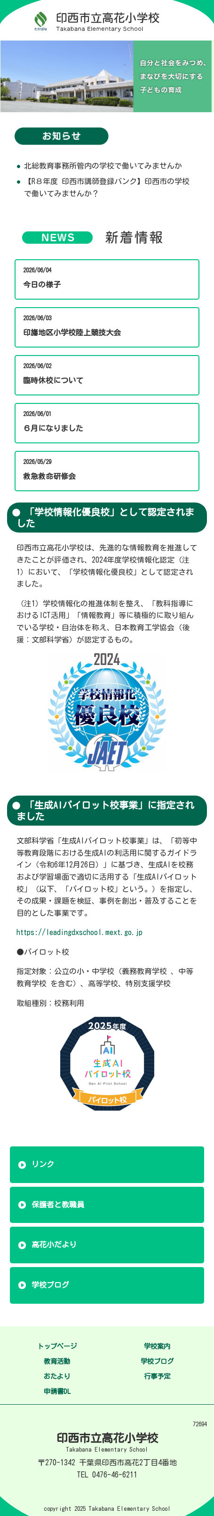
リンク (43, 1164)
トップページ (57, 1346)
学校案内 (157, 1346)
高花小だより (54, 1244)
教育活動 (57, 1361)
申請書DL (57, 1391)
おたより (57, 1376)
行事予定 (157, 1376)
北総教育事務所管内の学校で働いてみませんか (103, 166)
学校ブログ (50, 1285)
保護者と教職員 (58, 1204)
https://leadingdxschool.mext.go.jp (79, 932)
